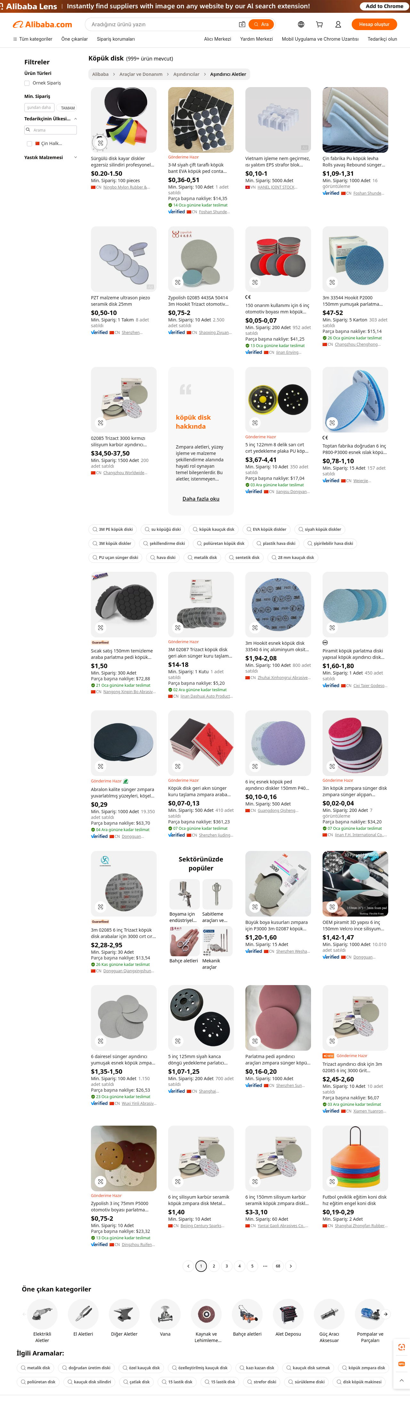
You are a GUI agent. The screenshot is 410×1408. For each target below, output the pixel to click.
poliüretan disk (38, 1382)
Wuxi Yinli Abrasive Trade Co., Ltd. (139, 1103)
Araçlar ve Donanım (140, 74)
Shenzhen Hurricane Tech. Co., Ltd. (136, 332)
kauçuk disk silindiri (89, 1382)
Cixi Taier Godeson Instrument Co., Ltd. (370, 685)
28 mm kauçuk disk (293, 557)
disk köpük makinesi (359, 1382)
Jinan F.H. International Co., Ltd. (359, 835)
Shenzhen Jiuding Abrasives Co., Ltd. (215, 835)
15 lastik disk (177, 1382)
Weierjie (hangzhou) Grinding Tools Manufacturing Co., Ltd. (370, 480)
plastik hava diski (276, 543)
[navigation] (49, 662)
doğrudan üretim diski (86, 1368)
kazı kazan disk (257, 1368)
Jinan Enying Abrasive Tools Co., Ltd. (293, 352)
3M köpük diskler (112, 543)
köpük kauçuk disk (213, 529)
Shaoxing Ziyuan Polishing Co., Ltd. (215, 332)
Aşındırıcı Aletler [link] (228, 74)
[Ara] (261, 24)
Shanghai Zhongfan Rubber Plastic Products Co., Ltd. (360, 1225)
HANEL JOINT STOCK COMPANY (276, 187)
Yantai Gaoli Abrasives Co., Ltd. (281, 1225)
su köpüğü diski (163, 529)
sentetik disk (244, 557)
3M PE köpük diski (113, 529)
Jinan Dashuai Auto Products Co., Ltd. (206, 696)
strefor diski (261, 1382)
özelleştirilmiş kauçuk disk (200, 1368)
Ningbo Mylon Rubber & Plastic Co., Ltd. (125, 187)
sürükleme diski (306, 1382)
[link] (401, 1347)
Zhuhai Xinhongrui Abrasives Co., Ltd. (284, 677)
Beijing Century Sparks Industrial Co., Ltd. (201, 1225)
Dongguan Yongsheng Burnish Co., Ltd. (368, 957)
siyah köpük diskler (320, 529)
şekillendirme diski (164, 543)
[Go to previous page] (188, 1266)
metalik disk (202, 557)
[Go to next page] (291, 1266)
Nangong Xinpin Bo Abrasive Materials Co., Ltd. (129, 691)
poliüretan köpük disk (220, 543)
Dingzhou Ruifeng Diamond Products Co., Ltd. (138, 1244)
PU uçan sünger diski (115, 557)
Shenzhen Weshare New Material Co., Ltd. (293, 951)
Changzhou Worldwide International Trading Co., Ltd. (126, 472)
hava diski (163, 557)
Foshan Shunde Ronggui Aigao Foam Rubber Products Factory (214, 211)
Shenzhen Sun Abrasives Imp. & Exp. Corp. (291, 1085)
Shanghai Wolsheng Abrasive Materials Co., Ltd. (216, 1091)
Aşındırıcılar (186, 74)
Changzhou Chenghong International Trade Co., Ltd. (360, 344)
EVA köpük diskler (266, 529)
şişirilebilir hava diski (330, 543)
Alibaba (100, 74)
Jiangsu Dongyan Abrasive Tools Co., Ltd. (293, 491)
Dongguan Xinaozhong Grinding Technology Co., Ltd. (136, 836)
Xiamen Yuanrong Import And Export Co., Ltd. (370, 1111)
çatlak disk (136, 1382)
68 (278, 1266)
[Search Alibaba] (162, 24)
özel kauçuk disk (141, 1368)
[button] (242, 24)
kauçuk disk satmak (308, 1368)
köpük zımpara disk (363, 1368)
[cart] (320, 25)
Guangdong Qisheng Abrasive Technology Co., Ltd (283, 810)
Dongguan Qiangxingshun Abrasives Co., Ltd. (127, 971)
